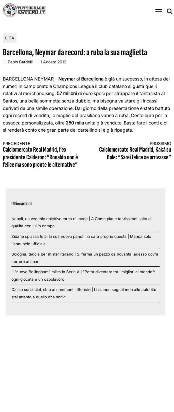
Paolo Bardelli (20, 61)
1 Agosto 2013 (53, 61)
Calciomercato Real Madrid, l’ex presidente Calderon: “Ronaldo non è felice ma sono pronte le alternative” (41, 154)
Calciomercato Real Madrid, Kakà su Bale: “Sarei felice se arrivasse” (133, 151)
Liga (9, 37)
